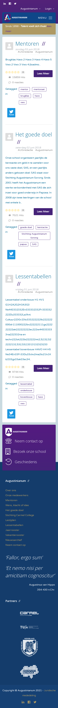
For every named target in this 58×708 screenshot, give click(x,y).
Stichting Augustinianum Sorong (34, 236)
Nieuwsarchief (13, 540)
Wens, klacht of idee (17, 505)
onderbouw (26, 390)
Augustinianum (30, 8)
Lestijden (10, 520)
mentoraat (39, 89)
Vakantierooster (14, 535)
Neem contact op (29, 440)
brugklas (25, 96)
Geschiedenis (26, 461)
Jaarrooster (12, 530)
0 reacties (16, 82)
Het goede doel (33, 134)
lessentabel (26, 384)
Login (49, 8)
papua (23, 244)
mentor (24, 89)
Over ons (10, 490)
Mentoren (27, 43)
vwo (23, 102)
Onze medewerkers (16, 495)
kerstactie (42, 227)
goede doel (26, 227)
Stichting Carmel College (19, 515)
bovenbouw (26, 397)
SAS (34, 244)
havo (37, 96)
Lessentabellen (33, 276)
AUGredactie (25, 51)
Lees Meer (43, 73)
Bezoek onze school (29, 451)
